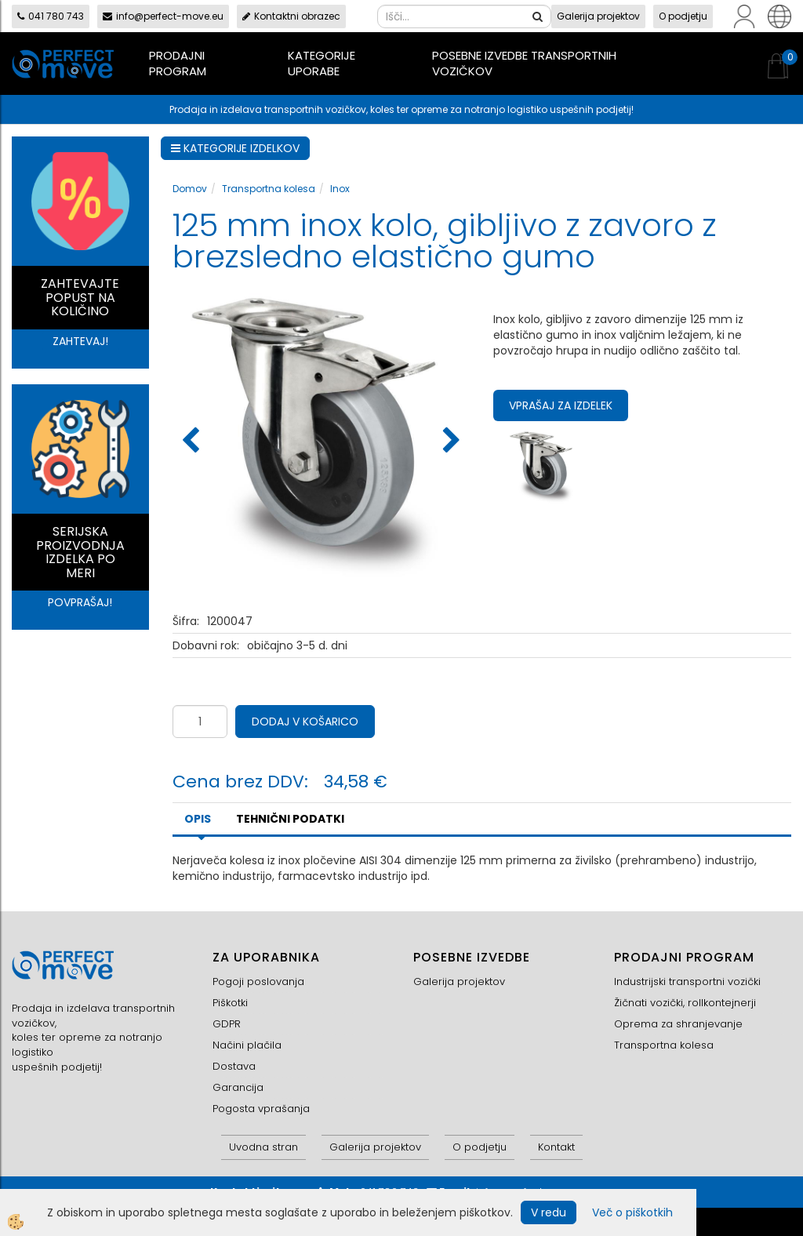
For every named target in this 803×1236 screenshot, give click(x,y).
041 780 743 (50, 16)
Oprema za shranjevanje (678, 1023)
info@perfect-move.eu (163, 16)
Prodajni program (177, 63)
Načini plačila (247, 1045)
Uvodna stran (263, 1147)
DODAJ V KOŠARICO (305, 721)
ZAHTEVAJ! (80, 341)
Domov (190, 188)
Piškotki (230, 1002)
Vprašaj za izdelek (560, 405)
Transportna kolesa (268, 188)
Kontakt (556, 1147)
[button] (450, 442)
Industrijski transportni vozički (687, 981)
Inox (340, 188)
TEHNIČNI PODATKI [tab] (290, 819)
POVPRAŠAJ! (80, 602)
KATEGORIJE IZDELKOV (235, 148)
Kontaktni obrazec (291, 16)
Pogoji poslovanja (258, 981)
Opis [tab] (197, 819)
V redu (548, 1212)
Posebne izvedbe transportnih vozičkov (524, 63)
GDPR (227, 1023)
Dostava (234, 1066)
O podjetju (683, 16)
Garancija (238, 1087)
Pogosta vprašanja (261, 1108)
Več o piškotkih (632, 1212)
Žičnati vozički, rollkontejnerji (685, 1002)
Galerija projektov (598, 16)
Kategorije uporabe (321, 63)
